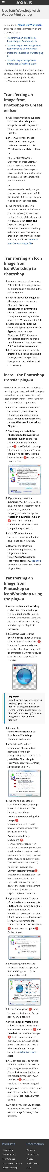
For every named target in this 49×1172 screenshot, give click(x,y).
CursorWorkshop (10, 1167)
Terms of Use (33, 1154)
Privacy (30, 1158)
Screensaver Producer (12, 1163)
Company (31, 1150)
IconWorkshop (8, 1158)
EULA (29, 1167)
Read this (36, 560)
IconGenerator (8, 1154)
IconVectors (7, 1150)
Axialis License (33, 1163)
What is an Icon (28, 1051)
